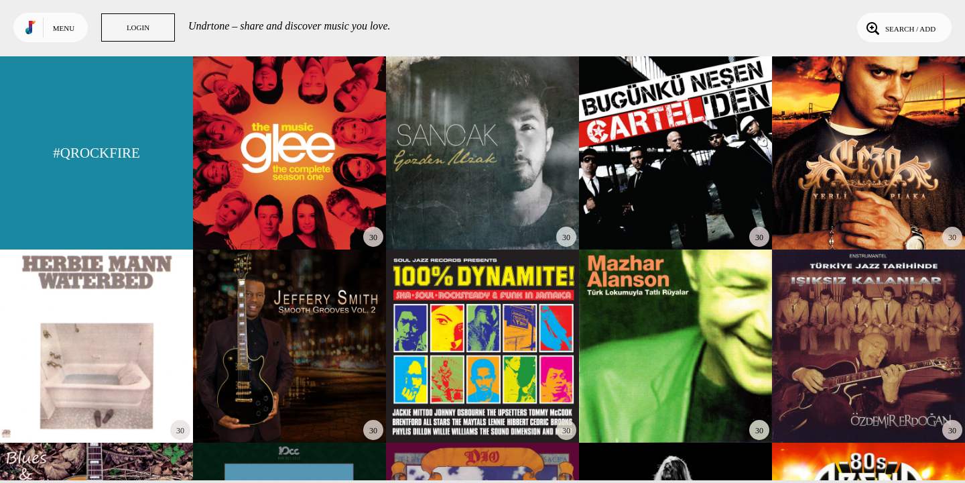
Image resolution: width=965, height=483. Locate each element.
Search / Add (900, 27)
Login (138, 27)
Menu (63, 28)
